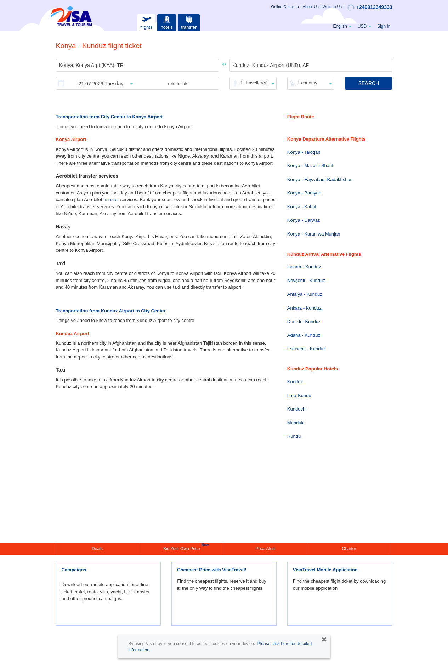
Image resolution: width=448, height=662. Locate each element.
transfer (189, 21)
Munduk (295, 422)
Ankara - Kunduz (304, 308)
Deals (98, 548)
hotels (166, 21)
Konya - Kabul (301, 206)
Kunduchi (296, 409)
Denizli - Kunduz (304, 321)
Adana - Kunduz (303, 335)
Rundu (294, 436)
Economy (307, 82)
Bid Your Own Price (182, 548)
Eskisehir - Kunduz (306, 348)
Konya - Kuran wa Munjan (313, 234)
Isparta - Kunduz (304, 267)
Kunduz (295, 381)
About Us (311, 7)
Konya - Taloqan (304, 152)
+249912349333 (369, 7)
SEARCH (368, 83)
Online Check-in (285, 7)
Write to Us (332, 7)
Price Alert (265, 548)
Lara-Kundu (299, 395)
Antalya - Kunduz (304, 294)
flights (146, 21)
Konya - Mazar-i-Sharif (310, 165)
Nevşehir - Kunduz (306, 280)
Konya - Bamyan (304, 193)
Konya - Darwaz (303, 220)
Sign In (383, 26)
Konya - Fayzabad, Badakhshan (320, 179)
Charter (349, 548)
